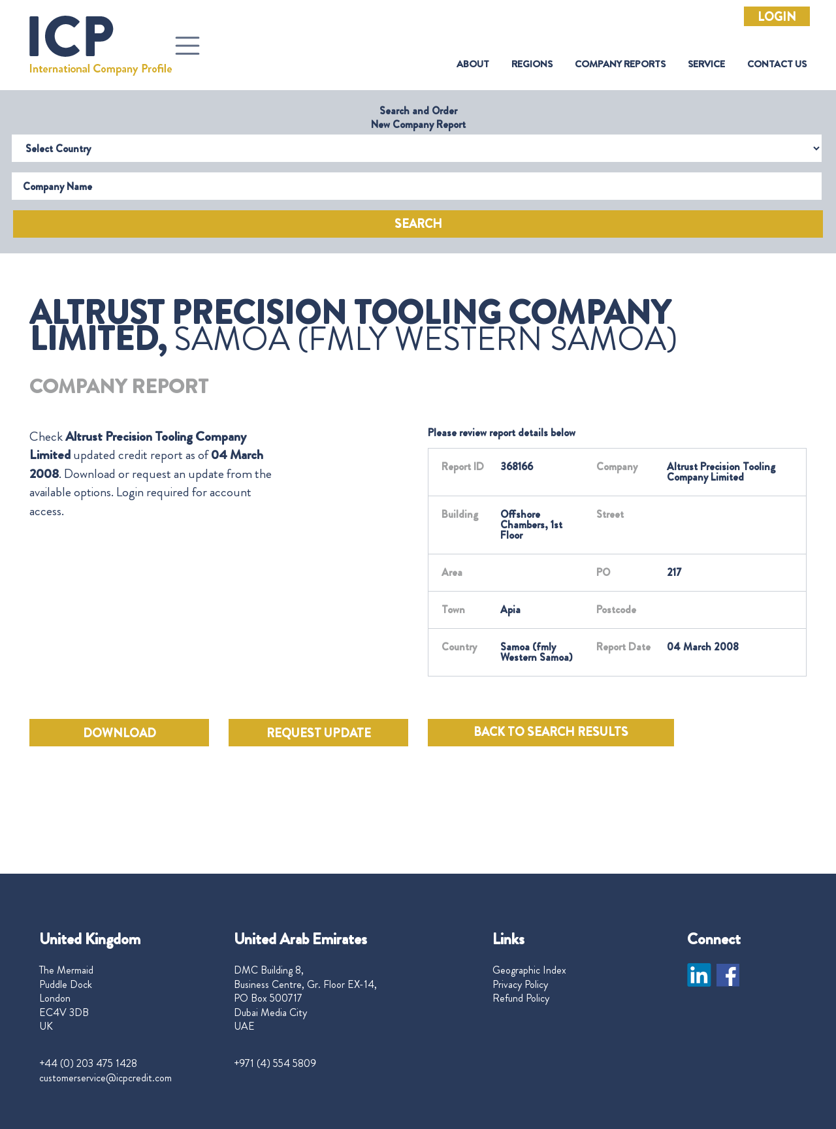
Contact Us (777, 64)
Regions (532, 64)
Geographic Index (529, 970)
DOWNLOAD (119, 733)
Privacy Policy (520, 985)
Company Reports (620, 64)
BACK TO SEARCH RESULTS (551, 732)
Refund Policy (520, 998)
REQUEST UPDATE (318, 733)
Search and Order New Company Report (418, 117)
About (473, 64)
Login (777, 16)
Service (706, 64)
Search (418, 223)
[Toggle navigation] (187, 45)
